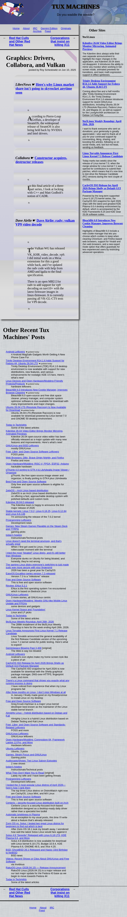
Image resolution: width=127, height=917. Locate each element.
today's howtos (14, 535)
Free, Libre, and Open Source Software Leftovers (32, 451)
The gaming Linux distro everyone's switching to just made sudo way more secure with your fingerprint (37, 566)
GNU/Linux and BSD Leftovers (22, 445)
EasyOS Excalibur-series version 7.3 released (30, 573)
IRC (35, 28)
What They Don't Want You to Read (25, 772)
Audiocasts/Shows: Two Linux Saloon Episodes (31, 760)
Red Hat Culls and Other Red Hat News (19, 41)
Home (16, 28)
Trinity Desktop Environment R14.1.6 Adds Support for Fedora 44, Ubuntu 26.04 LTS (101, 83)
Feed (48, 31)
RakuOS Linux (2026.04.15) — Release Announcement (36, 867)
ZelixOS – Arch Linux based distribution (27, 490)
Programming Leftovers (18, 520)
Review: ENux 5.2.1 (16, 585)
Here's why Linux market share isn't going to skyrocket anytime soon (44, 88)
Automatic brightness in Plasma (23, 814)
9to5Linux (89, 36)
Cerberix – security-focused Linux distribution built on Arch (37, 802)
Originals (66, 28)
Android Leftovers (15, 351)
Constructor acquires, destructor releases (41, 160)
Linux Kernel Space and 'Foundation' (25, 609)
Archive (37, 31)
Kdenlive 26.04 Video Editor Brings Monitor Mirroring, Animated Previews (102, 46)
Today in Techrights (16, 424)
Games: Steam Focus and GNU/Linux (26, 754)
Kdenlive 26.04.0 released (20, 502)
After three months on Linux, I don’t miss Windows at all (36, 692)
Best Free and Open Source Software (26, 481)
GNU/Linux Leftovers (17, 594)
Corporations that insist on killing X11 (59, 41)
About (26, 28)
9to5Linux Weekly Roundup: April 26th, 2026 (30, 621)
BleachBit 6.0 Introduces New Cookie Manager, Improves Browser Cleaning (103, 223)
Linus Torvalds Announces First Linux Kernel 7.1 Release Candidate (103, 155)
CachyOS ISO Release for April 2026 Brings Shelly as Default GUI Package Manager (102, 188)
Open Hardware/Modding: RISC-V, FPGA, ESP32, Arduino (37, 463)
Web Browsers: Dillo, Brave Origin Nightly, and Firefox (35, 457)
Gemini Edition (49, 28)
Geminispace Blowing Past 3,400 (24, 648)
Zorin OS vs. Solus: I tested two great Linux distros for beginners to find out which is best (35, 825)
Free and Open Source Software (23, 579)
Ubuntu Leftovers (15, 748)
